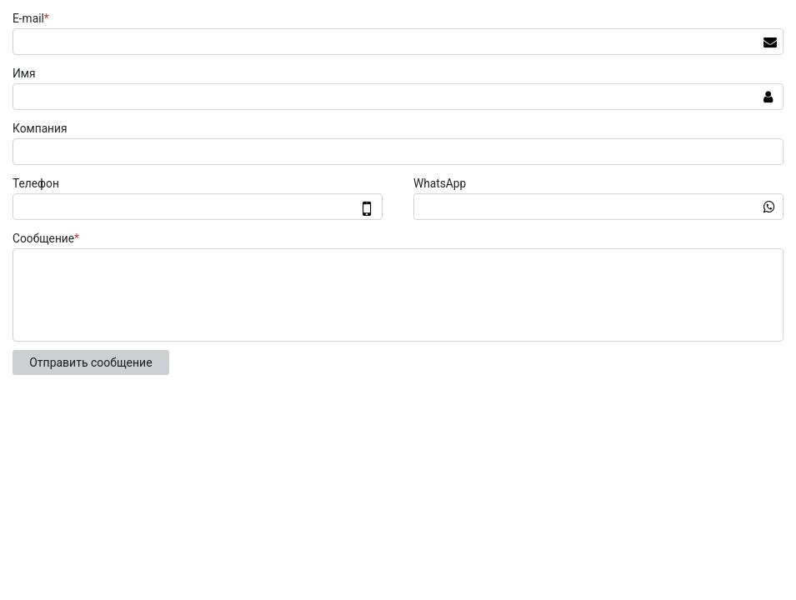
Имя (24, 73)
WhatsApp (439, 183)
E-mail (33, 18)
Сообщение (48, 238)
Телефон (36, 183)
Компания (40, 128)
